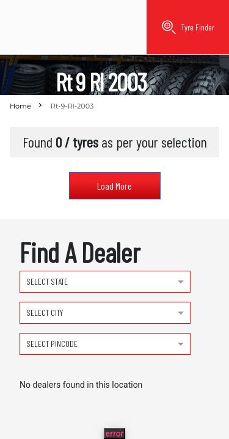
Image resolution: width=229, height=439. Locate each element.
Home (20, 106)
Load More (114, 185)
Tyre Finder (187, 27)
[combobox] (105, 280)
